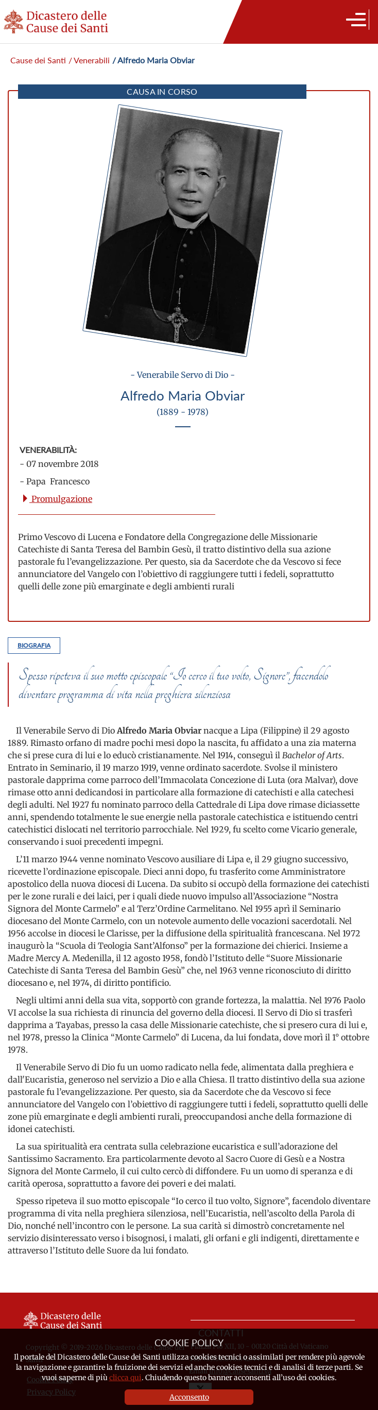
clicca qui (125, 1377)
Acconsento (189, 1397)
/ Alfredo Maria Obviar (153, 60)
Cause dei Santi (38, 60)
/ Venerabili (89, 60)
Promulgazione (56, 499)
